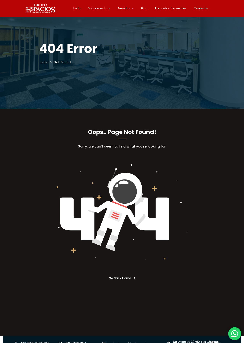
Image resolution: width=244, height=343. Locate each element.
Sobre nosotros (99, 8)
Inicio (76, 8)
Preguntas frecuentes (170, 8)
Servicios (126, 8)
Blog (144, 8)
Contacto (201, 8)
